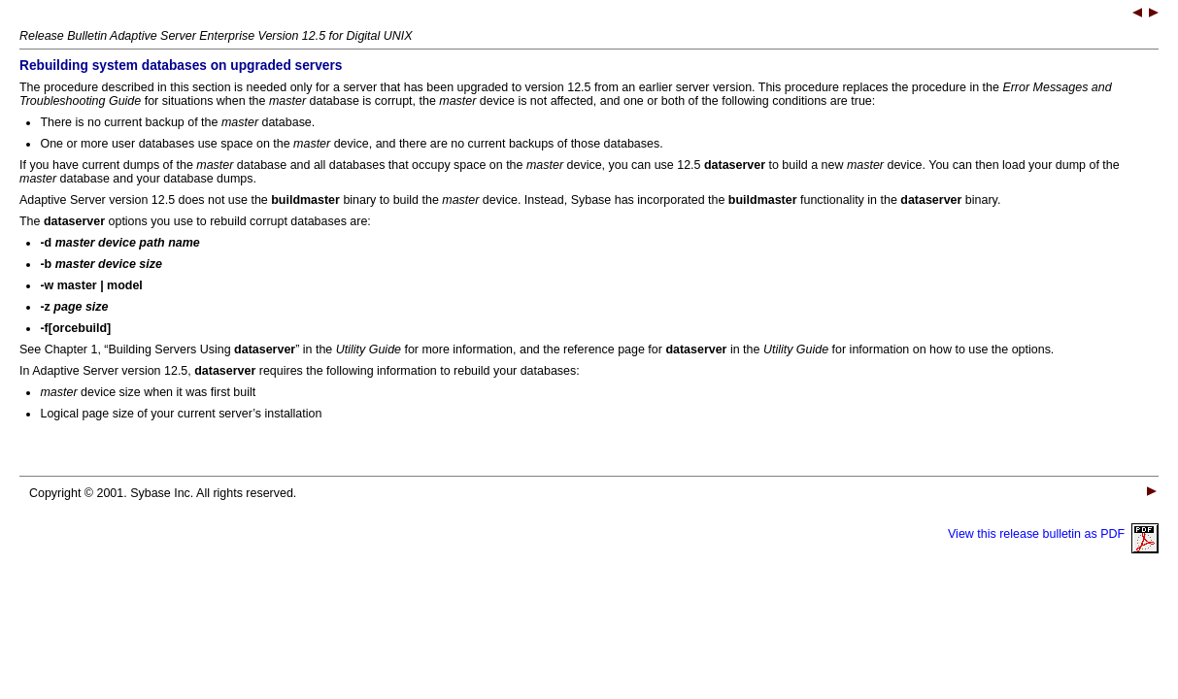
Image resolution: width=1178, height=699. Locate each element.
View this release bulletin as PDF (1053, 534)
